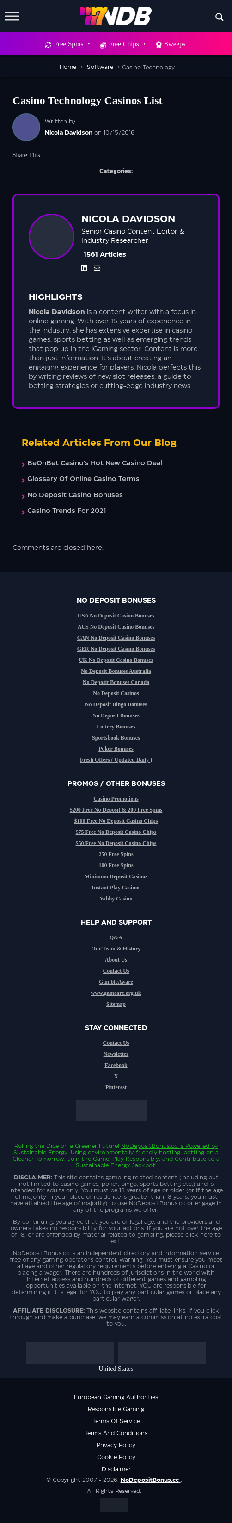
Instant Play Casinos (116, 887)
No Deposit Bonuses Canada (116, 682)
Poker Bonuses (115, 749)
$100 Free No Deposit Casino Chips (116, 821)
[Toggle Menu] (12, 16)
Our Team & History (116, 948)
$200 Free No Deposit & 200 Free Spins (116, 810)
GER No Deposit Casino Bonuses (116, 649)
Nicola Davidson (68, 133)
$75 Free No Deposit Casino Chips (116, 832)
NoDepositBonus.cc (149, 1146)
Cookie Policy (116, 1457)
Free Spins (72, 43)
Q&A (116, 937)
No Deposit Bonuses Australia (116, 671)
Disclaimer (116, 1469)
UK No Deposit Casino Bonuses (116, 660)
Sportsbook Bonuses (116, 737)
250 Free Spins (115, 854)
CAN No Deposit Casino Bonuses (116, 638)
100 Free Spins (115, 865)
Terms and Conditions (116, 1433)
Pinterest (116, 1087)
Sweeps (175, 44)
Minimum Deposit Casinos (116, 876)
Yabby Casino (115, 898)
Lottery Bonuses (116, 726)
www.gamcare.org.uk (116, 993)
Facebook (115, 1065)
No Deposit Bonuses (115, 715)
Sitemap (116, 1004)
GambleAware (116, 982)
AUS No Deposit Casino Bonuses (116, 626)
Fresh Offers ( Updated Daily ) (116, 760)
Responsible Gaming (116, 1409)
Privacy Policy (116, 1445)
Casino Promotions (115, 798)
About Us (116, 959)
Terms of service (116, 1421)
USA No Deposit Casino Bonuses (116, 615)
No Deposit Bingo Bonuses (116, 704)
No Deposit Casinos (116, 693)
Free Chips (127, 43)
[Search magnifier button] (219, 17)
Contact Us (116, 971)
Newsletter (116, 1054)
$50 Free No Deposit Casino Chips (116, 843)
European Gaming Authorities (116, 1397)
